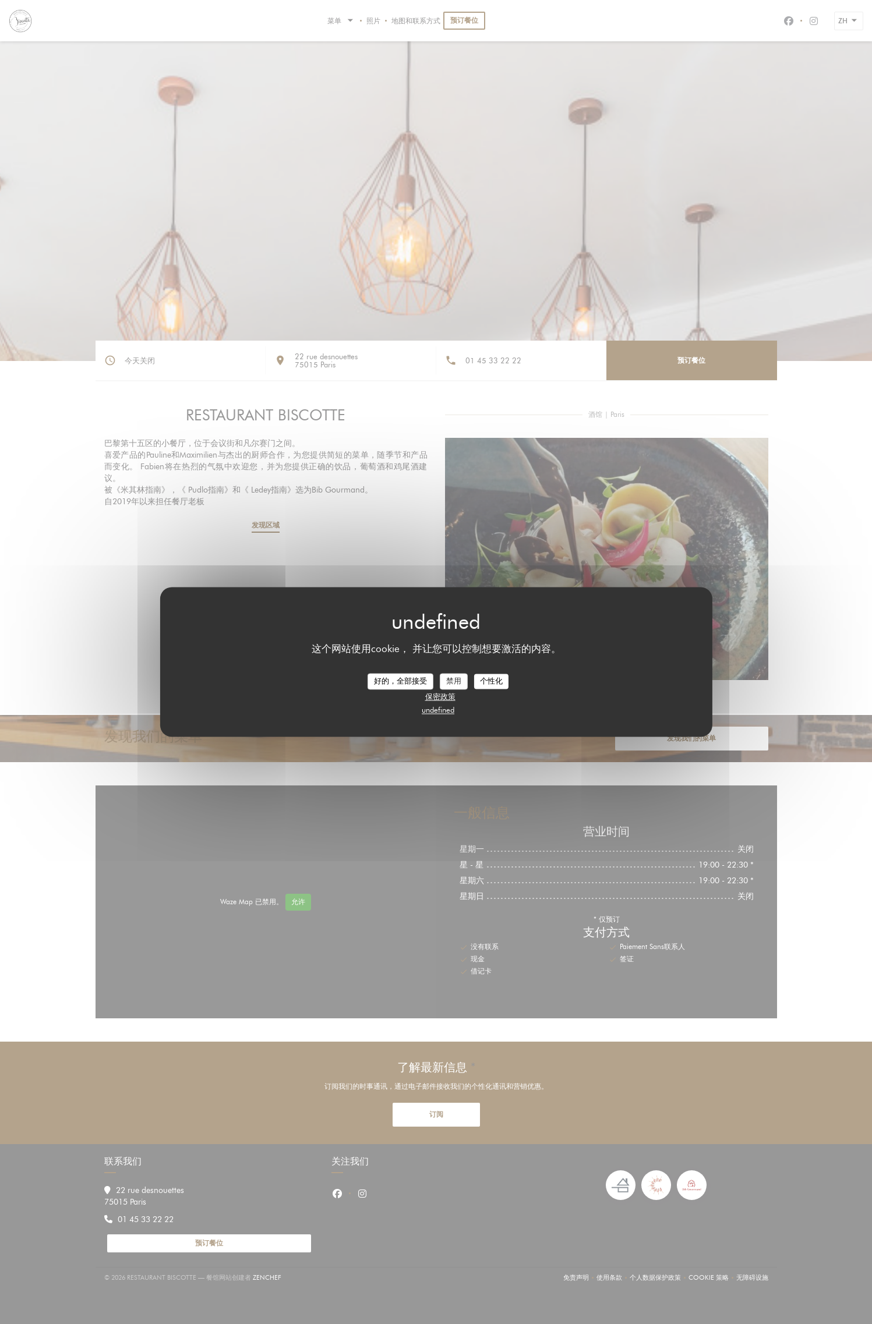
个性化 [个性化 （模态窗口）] (491, 680)
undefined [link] (438, 709)
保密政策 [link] (440, 696)
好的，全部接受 (400, 680)
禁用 (453, 680)
